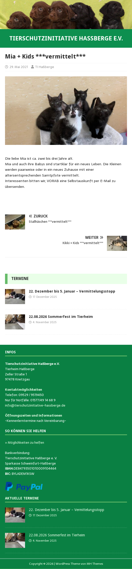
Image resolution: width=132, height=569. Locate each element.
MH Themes (95, 563)
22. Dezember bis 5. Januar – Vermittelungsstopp (72, 291)
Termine (20, 278)
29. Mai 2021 (19, 67)
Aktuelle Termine (22, 498)
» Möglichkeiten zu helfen (24, 442)
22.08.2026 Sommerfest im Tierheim (61, 317)
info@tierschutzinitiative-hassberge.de (35, 405)
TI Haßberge (44, 67)
